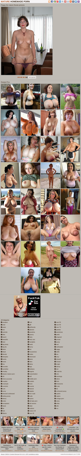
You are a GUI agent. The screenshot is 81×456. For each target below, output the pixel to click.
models (31, 381)
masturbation (33, 374)
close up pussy (6, 379)
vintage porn (59, 398)
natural (31, 388)
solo (57, 374)
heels (30, 344)
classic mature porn (8, 374)
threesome (59, 384)
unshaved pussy (60, 391)
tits (56, 388)
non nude (31, 393)
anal (3, 325)
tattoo (57, 379)
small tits (58, 371)
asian (3, 327)
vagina (57, 396)
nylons (30, 398)
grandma (31, 332)
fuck (30, 322)
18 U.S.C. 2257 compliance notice (29, 454)
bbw (3, 334)
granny (31, 334)
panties (58, 329)
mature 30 (32, 411)
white (57, 403)
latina (30, 364)
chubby (4, 371)
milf (30, 376)
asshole (4, 332)
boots (3, 361)
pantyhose (59, 332)
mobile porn (32, 379)
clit (2, 376)
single (57, 364)
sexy (57, 356)
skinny (57, 366)
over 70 (58, 327)
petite (57, 334)
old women (32, 403)
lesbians (31, 369)
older (30, 406)
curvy (3, 391)
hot (29, 349)
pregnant (58, 337)
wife (57, 406)
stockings (58, 376)
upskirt (57, 393)
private (57, 339)
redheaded (59, 347)
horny (30, 347)
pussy (57, 342)
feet (3, 411)
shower (58, 361)
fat (2, 408)
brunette (4, 366)
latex (30, 361)
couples (4, 381)
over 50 (58, 322)
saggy (57, 349)
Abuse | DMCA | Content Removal (10, 454)
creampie (4, 384)
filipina (4, 413)
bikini (3, 349)
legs (30, 366)
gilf (29, 325)
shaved (58, 359)
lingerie (31, 371)
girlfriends (32, 327)
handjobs (31, 342)
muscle (31, 386)
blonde (4, 354)
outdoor (31, 408)
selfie (57, 352)
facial (3, 406)
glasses (31, 329)
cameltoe (4, 369)
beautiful (4, 339)
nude (30, 396)
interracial (32, 356)
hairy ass (31, 339)
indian (30, 354)
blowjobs (4, 356)
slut (56, 369)
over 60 (58, 325)
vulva (57, 401)
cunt (3, 388)
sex (56, 354)
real (56, 344)
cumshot (4, 386)
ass (3, 329)
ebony (3, 398)
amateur (4, 322)
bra (3, 364)
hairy (30, 337)
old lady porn (32, 401)
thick (57, 381)
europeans (5, 403)
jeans (30, 359)
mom (30, 384)
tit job (57, 386)
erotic (3, 401)
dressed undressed (8, 393)
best (3, 342)
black (3, 352)
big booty (4, 344)
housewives (32, 352)
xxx (56, 408)
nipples (31, 391)
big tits (4, 347)
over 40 (31, 413)
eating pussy (5, 396)
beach (3, 337)
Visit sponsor (32, 77)
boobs (3, 359)
